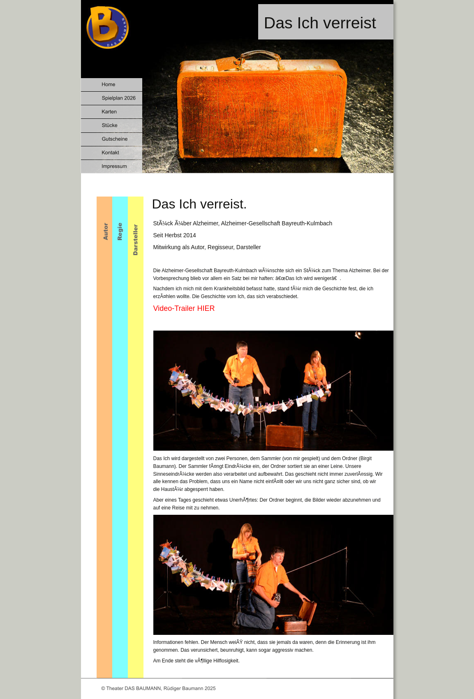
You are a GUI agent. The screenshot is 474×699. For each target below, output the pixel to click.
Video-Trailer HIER (184, 308)
